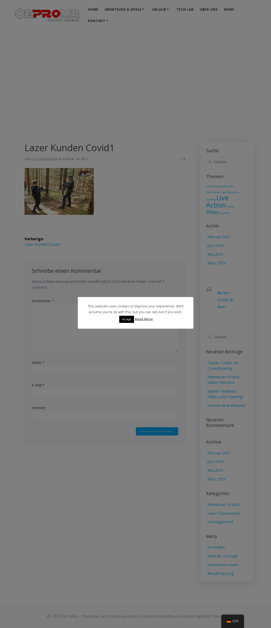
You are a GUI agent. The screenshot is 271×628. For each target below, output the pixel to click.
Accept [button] (126, 319)
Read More (144, 319)
